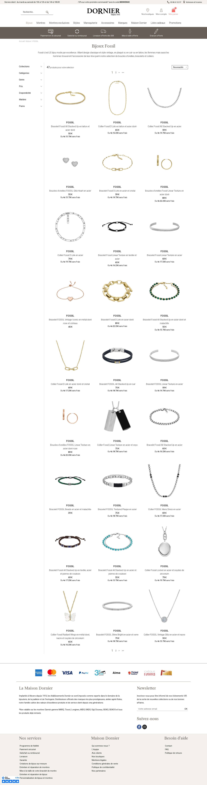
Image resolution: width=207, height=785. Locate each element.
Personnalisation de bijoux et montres (36, 778)
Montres (40, 22)
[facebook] (139, 729)
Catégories (31, 73)
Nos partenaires (99, 771)
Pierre (31, 106)
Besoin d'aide (176, 738)
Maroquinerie (90, 22)
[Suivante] (119, 72)
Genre (31, 79)
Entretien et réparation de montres (35, 767)
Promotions (175, 22)
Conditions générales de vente (105, 764)
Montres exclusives (59, 22)
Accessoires (107, 22)
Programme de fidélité (29, 746)
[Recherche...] (37, 12)
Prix (31, 86)
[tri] (180, 67)
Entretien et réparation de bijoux (33, 774)
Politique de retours (173, 753)
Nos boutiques (98, 756)
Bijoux (29, 22)
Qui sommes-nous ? (101, 746)
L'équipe (95, 749)
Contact (168, 746)
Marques (122, 22)
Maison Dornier (139, 22)
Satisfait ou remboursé (30, 753)
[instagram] (144, 729)
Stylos (76, 22)
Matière (31, 99)
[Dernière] (123, 72)
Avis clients (97, 753)
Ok (186, 709)
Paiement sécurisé (28, 749)
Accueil (22, 41)
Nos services (30, 738)
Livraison (23, 756)
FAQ (167, 749)
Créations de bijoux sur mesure (33, 764)
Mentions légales (99, 760)
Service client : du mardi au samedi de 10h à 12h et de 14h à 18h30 (32, 2)
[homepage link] (103, 12)
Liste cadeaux (158, 22)
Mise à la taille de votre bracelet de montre (38, 771)
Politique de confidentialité (103, 767)
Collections (31, 66)
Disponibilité (31, 93)
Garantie (23, 760)
